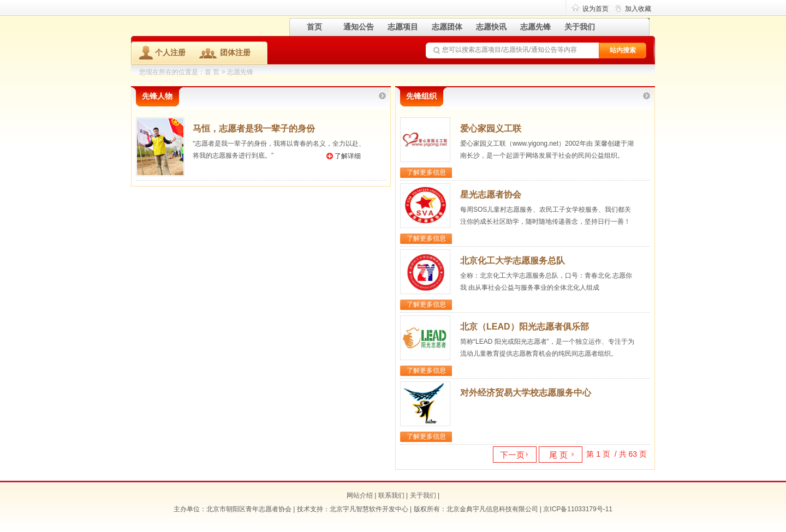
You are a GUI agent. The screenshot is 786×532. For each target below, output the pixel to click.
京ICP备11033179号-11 (577, 509)
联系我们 (391, 495)
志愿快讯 (491, 26)
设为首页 (595, 9)
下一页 (512, 454)
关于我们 (579, 26)
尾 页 (558, 454)
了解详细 (348, 156)
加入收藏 (638, 9)
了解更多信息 (426, 172)
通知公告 (358, 26)
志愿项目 (403, 26)
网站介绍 (360, 495)
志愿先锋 (535, 26)
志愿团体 (447, 26)
